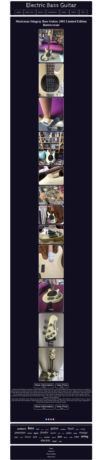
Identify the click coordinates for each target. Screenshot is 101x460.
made (21, 437)
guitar (54, 428)
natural (54, 437)
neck (35, 437)
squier (53, 433)
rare (37, 429)
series (29, 433)
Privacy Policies (51, 454)
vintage (83, 432)
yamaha (47, 437)
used (42, 429)
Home (51, 448)
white (16, 437)
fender (44, 432)
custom (47, 429)
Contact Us (51, 451)
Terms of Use (51, 457)
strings (82, 429)
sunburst (21, 428)
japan (36, 433)
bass (31, 428)
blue (63, 433)
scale (70, 437)
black (71, 428)
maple (54, 441)
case (76, 436)
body (75, 433)
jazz (60, 436)
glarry (65, 437)
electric (45, 440)
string (84, 436)
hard (60, 441)
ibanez (28, 437)
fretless (40, 437)
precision (20, 432)
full (59, 433)
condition (63, 429)
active (69, 433)
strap (77, 429)
